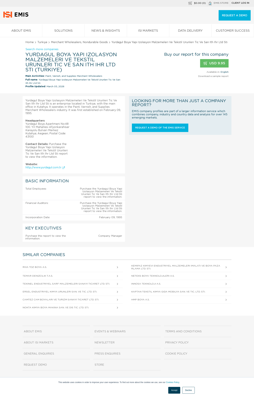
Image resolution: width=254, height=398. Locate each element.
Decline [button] (188, 390)
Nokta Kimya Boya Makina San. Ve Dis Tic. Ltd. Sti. (56, 307)
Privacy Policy (177, 342)
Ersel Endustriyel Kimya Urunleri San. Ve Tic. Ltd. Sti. (60, 292)
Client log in (240, 3)
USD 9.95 (214, 63)
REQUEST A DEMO (234, 15)
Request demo (35, 364)
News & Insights (105, 31)
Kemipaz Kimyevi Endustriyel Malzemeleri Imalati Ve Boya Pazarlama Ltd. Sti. (175, 267)
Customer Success (232, 31)
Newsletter (104, 342)
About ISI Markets (38, 342)
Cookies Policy (172, 382)
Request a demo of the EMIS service (160, 128)
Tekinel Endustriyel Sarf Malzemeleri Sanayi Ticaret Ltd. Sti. (66, 284)
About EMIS (21, 31)
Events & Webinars (110, 331)
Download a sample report (213, 76)
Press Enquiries (107, 353)
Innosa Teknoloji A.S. (146, 284)
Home (29, 42)
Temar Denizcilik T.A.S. (38, 276)
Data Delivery (190, 31)
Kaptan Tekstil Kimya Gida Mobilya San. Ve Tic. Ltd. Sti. (168, 292)
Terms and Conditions (183, 331)
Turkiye (42, 42)
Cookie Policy (176, 353)
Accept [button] (174, 390)
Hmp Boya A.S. (140, 299)
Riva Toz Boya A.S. (35, 267)
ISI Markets (148, 31)
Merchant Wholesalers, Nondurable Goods (79, 42)
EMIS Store (219, 3)
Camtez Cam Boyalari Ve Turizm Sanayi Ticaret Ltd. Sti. (61, 299)
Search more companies (41, 49)
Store (99, 364)
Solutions (63, 31)
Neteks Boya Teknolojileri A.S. (152, 276)
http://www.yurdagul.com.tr (45, 167)
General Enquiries (39, 353)
